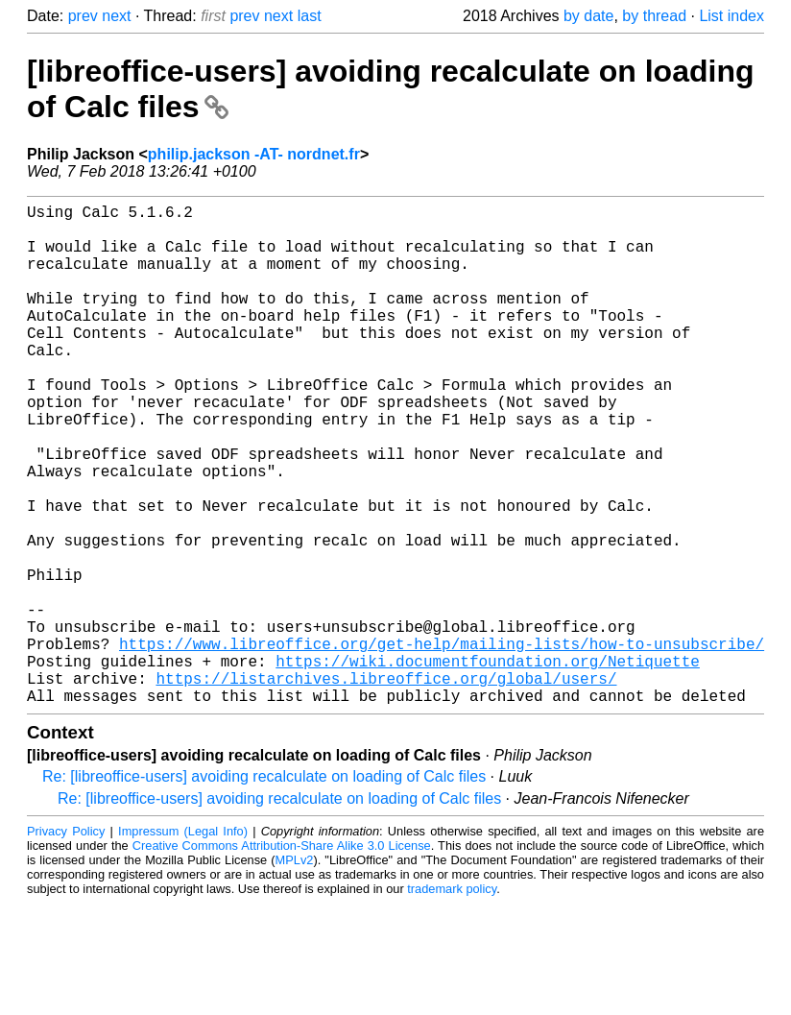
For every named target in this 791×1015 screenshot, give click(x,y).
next (116, 16)
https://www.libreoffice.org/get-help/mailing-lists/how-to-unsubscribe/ (441, 743)
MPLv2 (295, 971)
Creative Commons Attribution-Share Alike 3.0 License (281, 957)
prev (83, 16)
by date (588, 16)
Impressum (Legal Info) (183, 942)
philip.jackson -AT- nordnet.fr (254, 154)
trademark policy (451, 1000)
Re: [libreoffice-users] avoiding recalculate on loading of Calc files (264, 888)
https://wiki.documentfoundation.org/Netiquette (488, 764)
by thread (654, 16)
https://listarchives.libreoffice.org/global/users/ (386, 785)
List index (731, 16)
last (310, 16)
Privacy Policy (66, 942)
